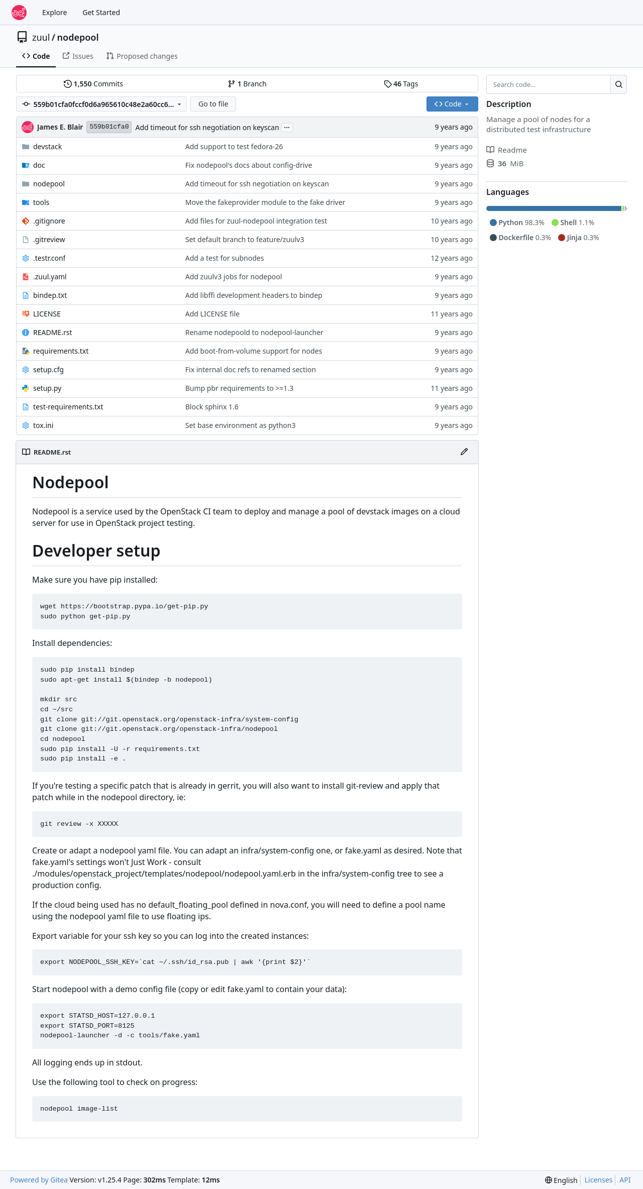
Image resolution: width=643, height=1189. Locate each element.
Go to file (213, 104)
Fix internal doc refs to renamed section (250, 369)
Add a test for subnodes (224, 258)
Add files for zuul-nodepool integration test (256, 221)
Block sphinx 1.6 (212, 406)
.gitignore (49, 221)
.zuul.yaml (50, 276)
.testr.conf (49, 258)
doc (39, 165)
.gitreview (49, 239)
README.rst (52, 332)
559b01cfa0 (109, 127)
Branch (247, 83)
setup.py (47, 388)
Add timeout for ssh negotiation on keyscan (207, 127)
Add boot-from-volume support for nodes (253, 351)
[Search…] (618, 84)
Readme (506, 150)
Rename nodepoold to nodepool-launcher (254, 332)
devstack (47, 146)
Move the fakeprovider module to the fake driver (265, 202)
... (287, 126)
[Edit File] (464, 452)
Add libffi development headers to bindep (254, 295)
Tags (401, 83)
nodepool (78, 37)
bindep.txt (50, 295)
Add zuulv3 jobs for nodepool (233, 276)
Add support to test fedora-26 (234, 146)
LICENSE (47, 313)
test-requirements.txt (68, 406)
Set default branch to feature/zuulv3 (244, 239)
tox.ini (43, 425)
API (624, 1179)
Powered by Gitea (39, 1179)
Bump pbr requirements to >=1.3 (239, 388)
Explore (54, 12)
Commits (93, 83)
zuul (41, 37)
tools (41, 202)
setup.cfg (48, 369)
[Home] (19, 13)
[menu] (561, 1180)
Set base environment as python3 (240, 425)
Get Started (101, 12)
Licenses (599, 1179)
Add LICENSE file (212, 313)
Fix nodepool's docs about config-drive (248, 165)
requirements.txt (60, 351)
